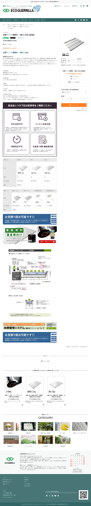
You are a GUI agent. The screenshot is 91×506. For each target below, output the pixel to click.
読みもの (31, 20)
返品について (84, 108)
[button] (85, 44)
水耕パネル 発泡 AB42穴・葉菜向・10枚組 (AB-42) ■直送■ (35, 396)
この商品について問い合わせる (72, 346)
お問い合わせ (24, 20)
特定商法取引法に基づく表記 (9, 495)
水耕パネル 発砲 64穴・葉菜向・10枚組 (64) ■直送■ (56, 396)
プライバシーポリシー (8, 497)
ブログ (4, 490)
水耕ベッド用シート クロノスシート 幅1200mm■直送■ (13, 396)
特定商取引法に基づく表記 (81, 110)
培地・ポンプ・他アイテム (13, 24)
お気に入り (74, 79)
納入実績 (37, 20)
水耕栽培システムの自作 (24, 26)
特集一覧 (43, 20)
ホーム (4, 24)
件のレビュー (21, 37)
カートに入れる (74, 105)
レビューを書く (45, 361)
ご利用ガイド (16, 20)
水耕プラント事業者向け (12, 26)
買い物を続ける (84, 346)
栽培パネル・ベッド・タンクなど (26, 24)
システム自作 (10, 28)
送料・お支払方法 (7, 20)
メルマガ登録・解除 (7, 493)
